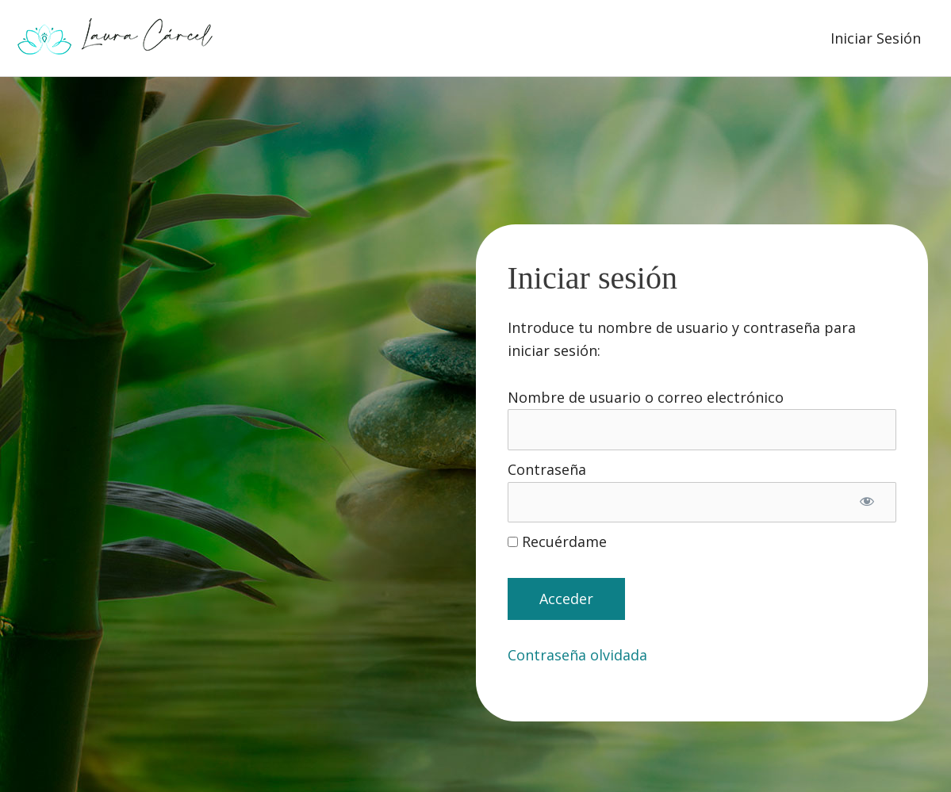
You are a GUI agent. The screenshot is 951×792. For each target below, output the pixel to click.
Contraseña (547, 469)
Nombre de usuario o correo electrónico (646, 397)
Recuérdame (557, 541)
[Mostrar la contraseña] (867, 502)
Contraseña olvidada (577, 654)
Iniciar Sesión (875, 38)
